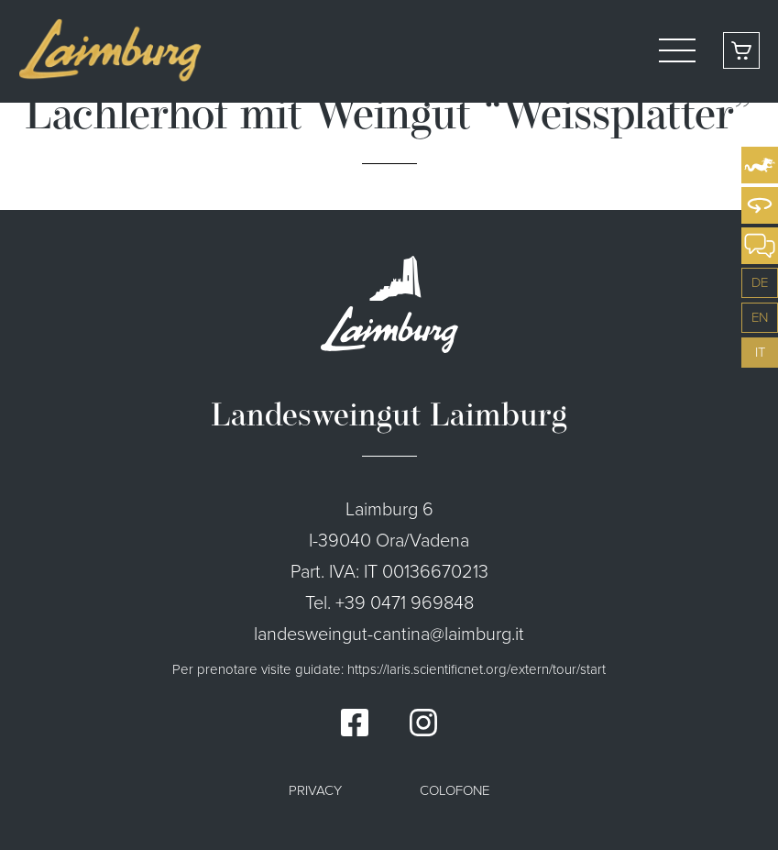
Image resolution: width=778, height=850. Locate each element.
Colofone (454, 790)
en (759, 317)
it (760, 352)
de (759, 282)
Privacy (315, 790)
